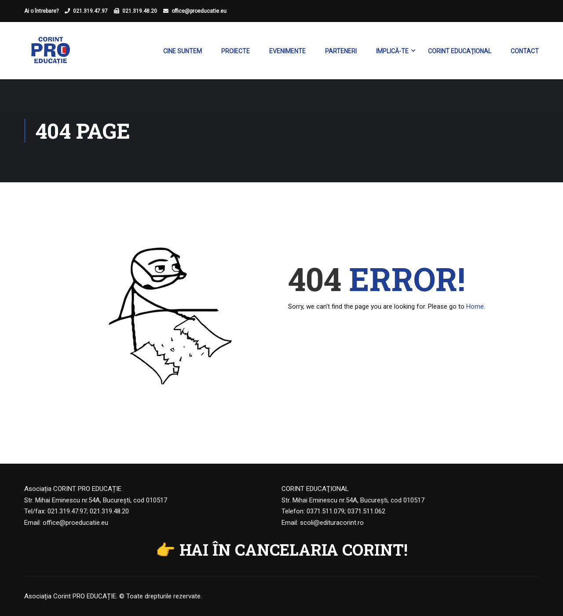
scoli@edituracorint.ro (332, 523)
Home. (475, 306)
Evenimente (287, 51)
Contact (525, 51)
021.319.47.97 (90, 11)
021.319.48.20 (139, 11)
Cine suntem (182, 51)
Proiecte (235, 51)
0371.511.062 (366, 511)
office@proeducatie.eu (199, 11)
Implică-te (392, 51)
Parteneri (341, 51)
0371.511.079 (325, 511)
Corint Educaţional (459, 51)
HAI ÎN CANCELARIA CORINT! (293, 549)
